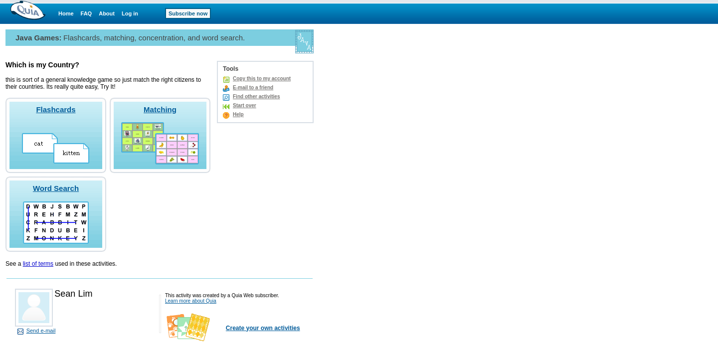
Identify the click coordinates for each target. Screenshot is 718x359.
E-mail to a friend (253, 87)
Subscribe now (188, 13)
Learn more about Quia (190, 301)
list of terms (38, 263)
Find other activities (256, 96)
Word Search (56, 188)
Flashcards (55, 109)
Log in (130, 13)
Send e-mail (41, 331)
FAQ (86, 13)
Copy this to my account (262, 78)
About (107, 13)
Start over (244, 105)
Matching (160, 109)
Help (238, 114)
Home (66, 13)
